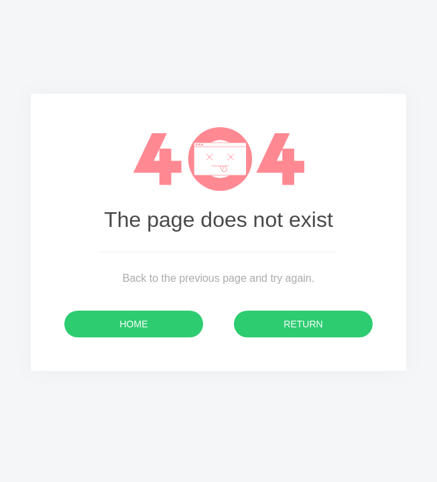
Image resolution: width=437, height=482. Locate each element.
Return (303, 324)
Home (134, 324)
